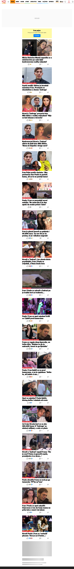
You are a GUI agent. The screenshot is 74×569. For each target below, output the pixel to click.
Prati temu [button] (37, 35)
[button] (65, 1)
